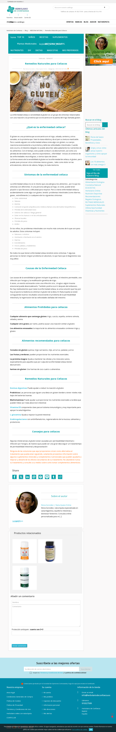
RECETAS (43, 37)
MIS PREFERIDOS (70, 50)
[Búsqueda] (81, 7)
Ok (91, 729)
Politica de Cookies (14, 701)
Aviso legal (11, 692)
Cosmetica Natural (93, 185)
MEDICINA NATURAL (55, 43)
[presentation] (28, 639)
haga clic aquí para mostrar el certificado (81, 684)
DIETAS (39, 50)
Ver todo (96, 169)
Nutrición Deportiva (93, 193)
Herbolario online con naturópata (19, 713)
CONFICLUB (11, 717)
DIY (29, 50)
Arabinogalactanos (18, 419)
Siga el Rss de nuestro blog (93, 174)
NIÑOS (31, 37)
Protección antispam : (27, 629)
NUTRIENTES (16, 50)
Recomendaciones (92, 196)
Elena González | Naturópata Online (36, 69)
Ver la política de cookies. (80, 729)
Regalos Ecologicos (93, 199)
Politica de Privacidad (15, 705)
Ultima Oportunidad (93, 208)
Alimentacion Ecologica (94, 182)
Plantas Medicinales (27, 43)
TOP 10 (20, 37)
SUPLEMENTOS (60, 37)
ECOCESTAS (90, 188)
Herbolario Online (92, 191)
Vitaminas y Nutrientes (94, 211)
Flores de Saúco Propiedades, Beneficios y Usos (94, 140)
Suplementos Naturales (95, 205)
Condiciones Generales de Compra (20, 697)
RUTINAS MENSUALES (94, 202)
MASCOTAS (52, 50)
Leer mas (17, 521)
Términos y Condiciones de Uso (51, 673)
